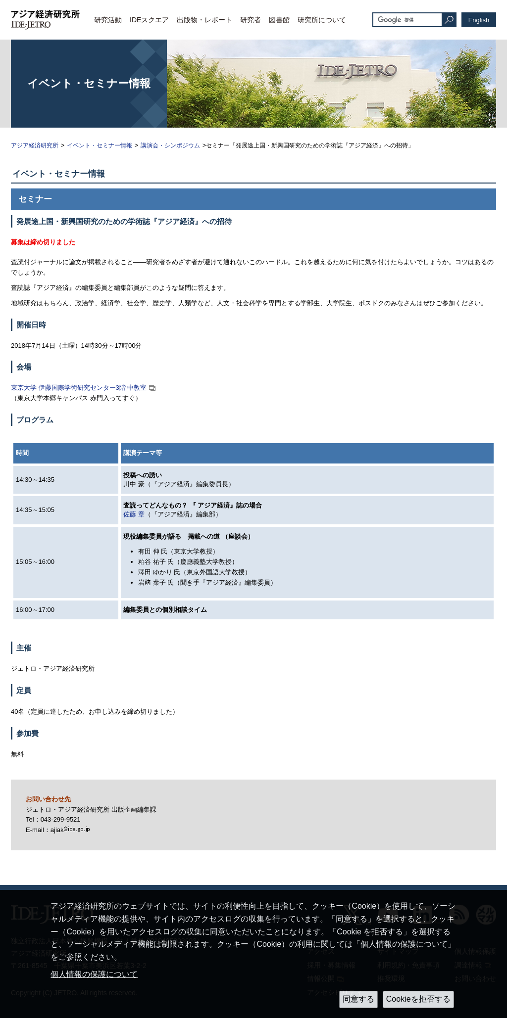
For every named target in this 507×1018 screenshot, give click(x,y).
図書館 (279, 20)
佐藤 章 (134, 514)
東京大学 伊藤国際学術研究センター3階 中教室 (79, 387)
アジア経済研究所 (34, 145)
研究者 (250, 20)
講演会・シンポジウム (170, 145)
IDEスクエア (149, 20)
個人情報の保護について (94, 974)
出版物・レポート (204, 20)
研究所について (322, 20)
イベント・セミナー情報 (99, 145)
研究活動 (108, 20)
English (479, 20)
